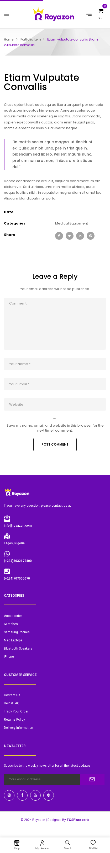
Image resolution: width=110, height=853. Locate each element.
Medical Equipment (71, 223)
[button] (98, 18)
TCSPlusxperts (78, 820)
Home (8, 39)
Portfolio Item (30, 39)
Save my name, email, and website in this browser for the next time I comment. (55, 428)
